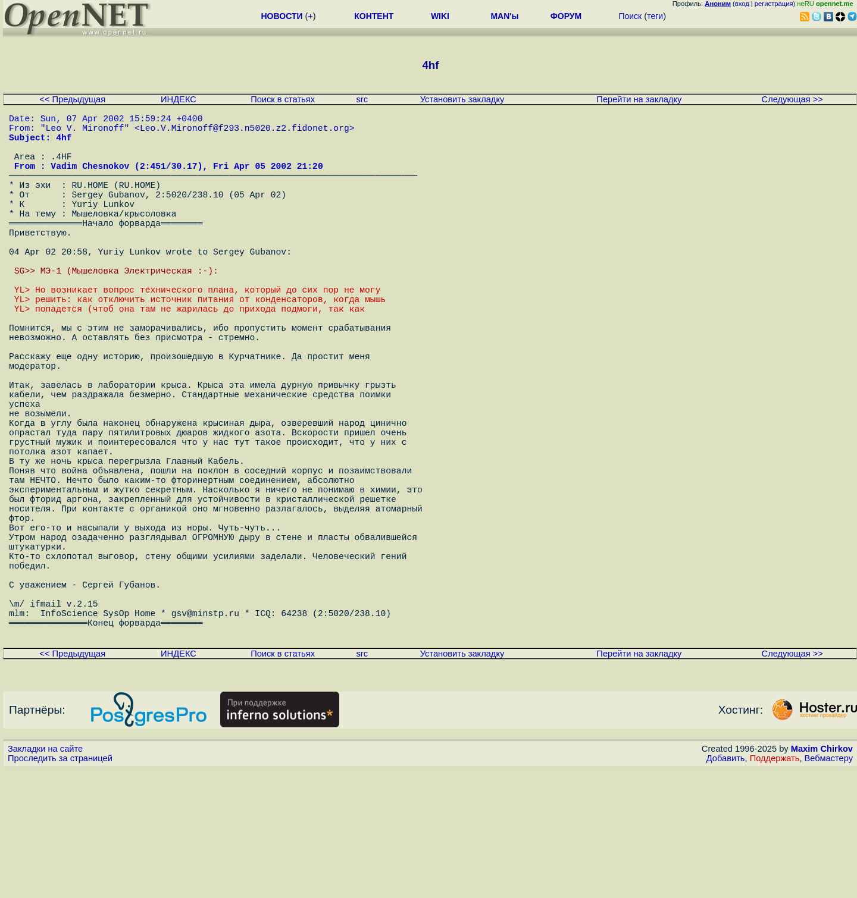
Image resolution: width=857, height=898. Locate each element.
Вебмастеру (829, 886)
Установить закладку (462, 99)
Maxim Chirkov (822, 877)
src (362, 99)
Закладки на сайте (45, 877)
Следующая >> (792, 99)
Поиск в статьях (283, 99)
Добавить (725, 886)
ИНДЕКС (178, 99)
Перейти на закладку (638, 99)
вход (742, 3)
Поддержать (775, 886)
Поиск (630, 16)
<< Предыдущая (72, 99)
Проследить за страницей (60, 886)
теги (655, 16)
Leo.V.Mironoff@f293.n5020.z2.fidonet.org (244, 132)
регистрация (774, 3)
